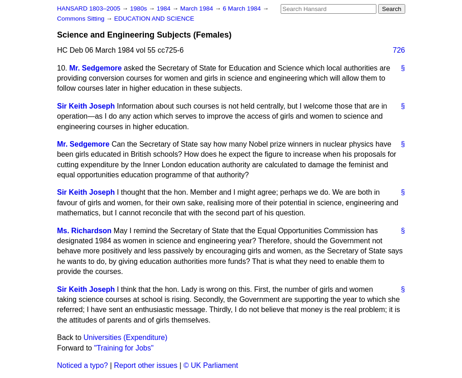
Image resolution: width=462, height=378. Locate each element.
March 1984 (197, 8)
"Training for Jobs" (123, 348)
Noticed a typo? (82, 365)
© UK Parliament (211, 365)
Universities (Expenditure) (125, 337)
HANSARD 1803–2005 (88, 8)
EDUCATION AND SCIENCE (154, 18)
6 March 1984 (243, 8)
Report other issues (146, 365)
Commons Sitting (81, 18)
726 (399, 50)
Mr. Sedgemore (95, 68)
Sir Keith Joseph (86, 106)
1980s (139, 8)
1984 (164, 8)
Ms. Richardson (84, 231)
